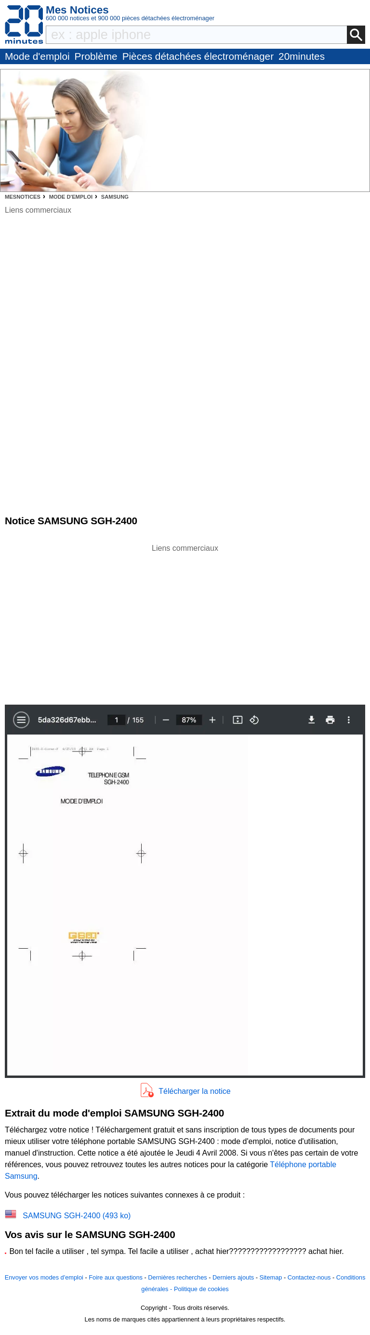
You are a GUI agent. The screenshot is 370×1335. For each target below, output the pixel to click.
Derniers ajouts (233, 1277)
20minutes (301, 56)
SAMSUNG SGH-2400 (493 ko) (77, 1216)
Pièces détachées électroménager (198, 56)
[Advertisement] (185, 621)
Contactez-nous (309, 1277)
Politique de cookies (201, 1289)
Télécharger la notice (194, 1091)
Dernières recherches (177, 1277)
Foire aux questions (116, 1277)
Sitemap (270, 1277)
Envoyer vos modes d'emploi (44, 1277)
